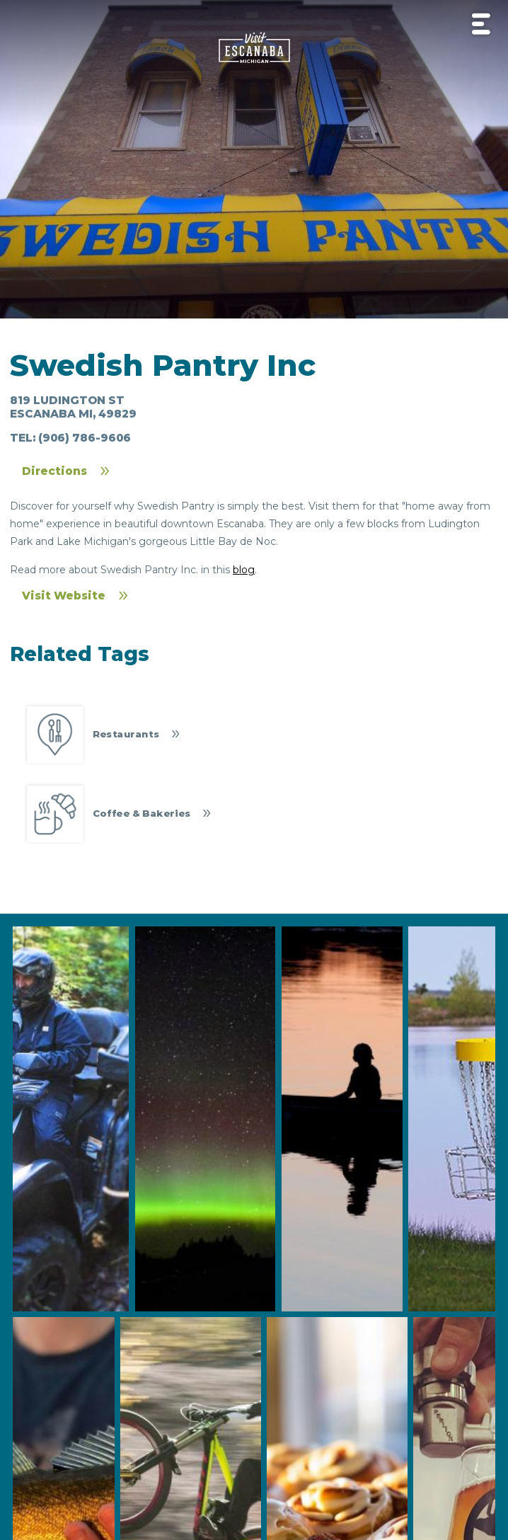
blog (244, 569)
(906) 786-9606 (84, 437)
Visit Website (63, 595)
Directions (54, 471)
